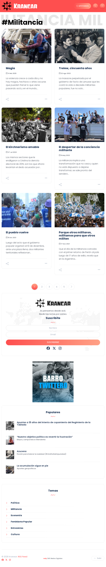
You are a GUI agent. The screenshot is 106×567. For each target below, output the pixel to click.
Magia (10, 68)
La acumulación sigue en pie (32, 465)
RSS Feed (22, 556)
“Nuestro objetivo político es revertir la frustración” (45, 436)
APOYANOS (82, 6)
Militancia (16, 509)
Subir (97, 558)
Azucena (21, 451)
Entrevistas (17, 528)
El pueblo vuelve (17, 232)
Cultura (15, 534)
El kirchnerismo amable (22, 147)
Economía (16, 515)
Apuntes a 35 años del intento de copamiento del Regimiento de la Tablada (53, 423)
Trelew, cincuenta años (75, 68)
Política (15, 502)
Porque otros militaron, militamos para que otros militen (77, 235)
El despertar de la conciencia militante (79, 148)
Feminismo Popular (21, 521)
